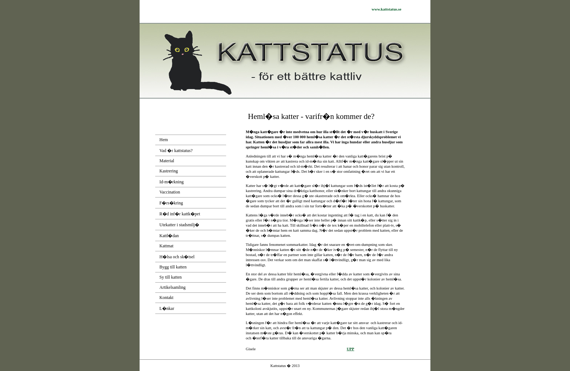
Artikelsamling (173, 287)
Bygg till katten (173, 267)
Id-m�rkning (172, 181)
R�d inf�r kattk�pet (180, 213)
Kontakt (167, 297)
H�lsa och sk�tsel (177, 256)
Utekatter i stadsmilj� (179, 224)
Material (167, 160)
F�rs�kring (171, 203)
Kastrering (169, 170)
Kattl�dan (169, 235)
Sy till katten (171, 277)
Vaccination (170, 192)
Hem (164, 139)
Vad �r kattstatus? (176, 150)
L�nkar (167, 308)
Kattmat (167, 245)
